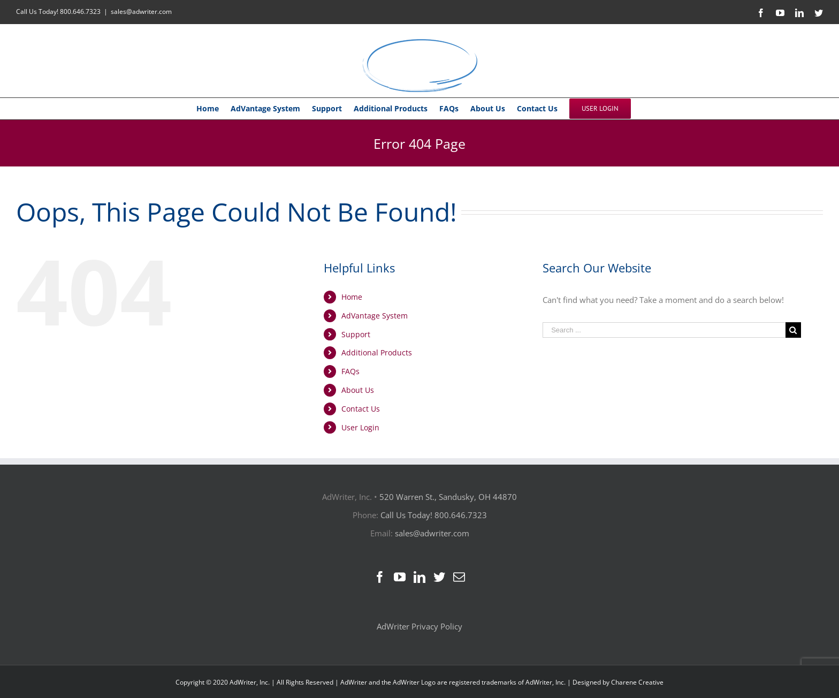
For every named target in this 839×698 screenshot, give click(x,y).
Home (351, 297)
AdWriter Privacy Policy (419, 626)
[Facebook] (380, 577)
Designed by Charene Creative (618, 682)
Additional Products (376, 352)
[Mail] (459, 577)
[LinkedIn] (419, 577)
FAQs (350, 371)
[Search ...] (664, 330)
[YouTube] (400, 577)
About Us (357, 390)
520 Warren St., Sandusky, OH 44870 (448, 496)
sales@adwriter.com (141, 11)
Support (355, 334)
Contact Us (360, 409)
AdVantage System (374, 315)
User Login (360, 427)
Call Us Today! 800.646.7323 (58, 11)
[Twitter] (439, 577)
